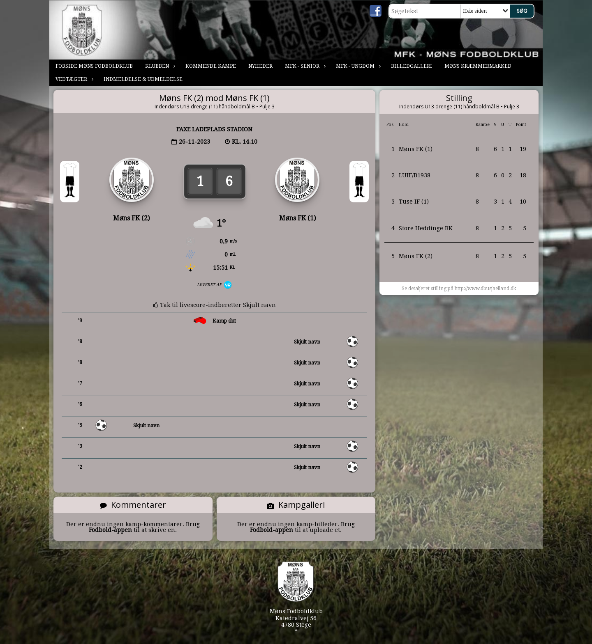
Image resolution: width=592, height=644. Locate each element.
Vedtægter (73, 79)
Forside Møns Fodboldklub (94, 66)
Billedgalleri (411, 66)
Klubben (159, 66)
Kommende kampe (210, 66)
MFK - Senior (304, 66)
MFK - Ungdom (357, 66)
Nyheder (260, 66)
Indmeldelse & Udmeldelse (143, 79)
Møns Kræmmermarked (477, 66)
